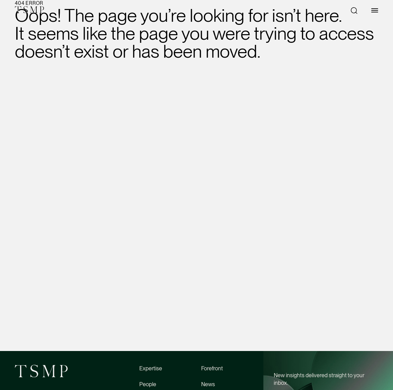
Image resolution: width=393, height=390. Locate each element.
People (147, 384)
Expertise (150, 368)
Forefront (212, 368)
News (208, 384)
